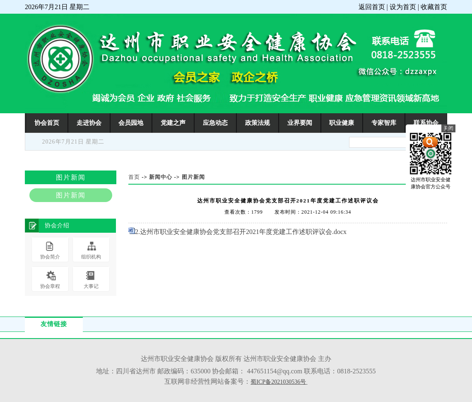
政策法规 (257, 122)
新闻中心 (160, 177)
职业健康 (341, 122)
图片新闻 (193, 177)
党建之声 (173, 122)
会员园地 (130, 122)
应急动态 (215, 122)
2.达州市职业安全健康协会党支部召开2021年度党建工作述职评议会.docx (241, 231)
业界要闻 (299, 122)
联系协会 (426, 122)
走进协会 (89, 122)
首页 (134, 177)
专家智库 (383, 122)
